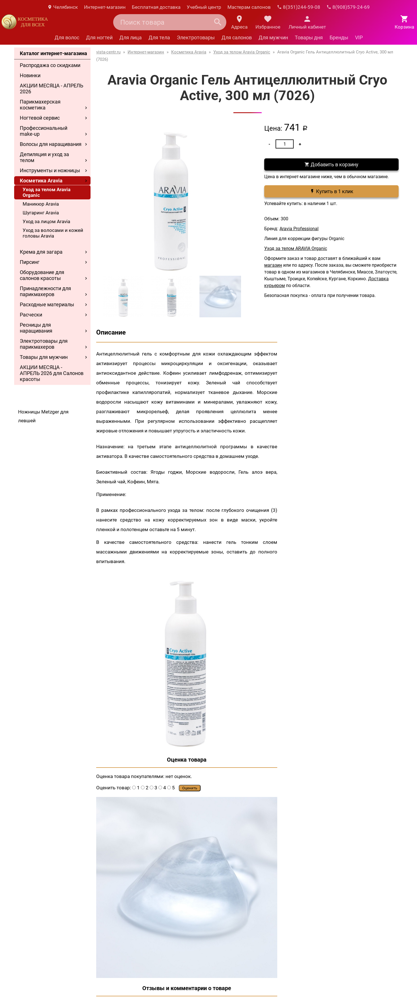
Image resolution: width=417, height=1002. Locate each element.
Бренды (339, 37)
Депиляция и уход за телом (44, 157)
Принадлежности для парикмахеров (45, 291)
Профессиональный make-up (43, 131)
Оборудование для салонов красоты (42, 275)
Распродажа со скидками (50, 65)
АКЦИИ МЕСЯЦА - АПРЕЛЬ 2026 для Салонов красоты (51, 373)
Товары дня (309, 37)
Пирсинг (30, 262)
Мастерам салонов (249, 7)
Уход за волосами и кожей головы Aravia (53, 233)
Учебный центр (204, 7)
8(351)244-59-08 (298, 7)
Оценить (189, 788)
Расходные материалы (47, 304)
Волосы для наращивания (50, 144)
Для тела (159, 37)
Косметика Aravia (41, 181)
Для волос (67, 37)
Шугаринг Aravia (41, 213)
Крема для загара (41, 252)
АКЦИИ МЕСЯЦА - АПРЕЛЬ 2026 (51, 88)
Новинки (30, 75)
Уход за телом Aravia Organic (46, 192)
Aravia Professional (299, 228)
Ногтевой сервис (40, 118)
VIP (359, 37)
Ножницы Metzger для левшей (43, 416)
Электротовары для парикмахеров (44, 344)
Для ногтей (99, 37)
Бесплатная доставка (156, 7)
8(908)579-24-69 (348, 7)
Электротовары (196, 37)
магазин (273, 265)
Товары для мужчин (44, 357)
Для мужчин (273, 37)
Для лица (130, 37)
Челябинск (62, 7)
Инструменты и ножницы (50, 170)
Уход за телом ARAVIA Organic (295, 248)
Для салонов (237, 37)
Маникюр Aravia (41, 204)
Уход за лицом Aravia (46, 221)
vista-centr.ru (108, 52)
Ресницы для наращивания (36, 328)
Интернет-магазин (105, 7)
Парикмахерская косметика (40, 105)
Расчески (31, 315)
